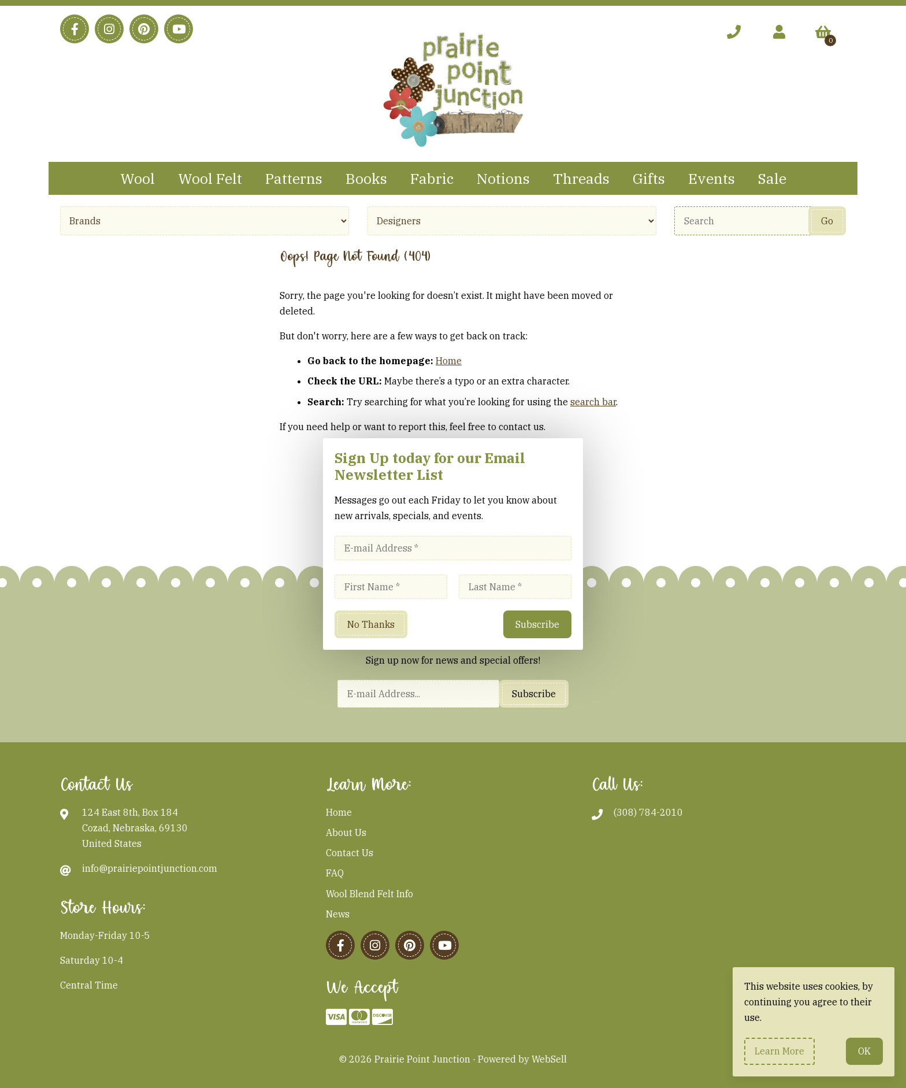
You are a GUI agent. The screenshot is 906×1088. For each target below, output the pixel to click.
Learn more (779, 1051)
